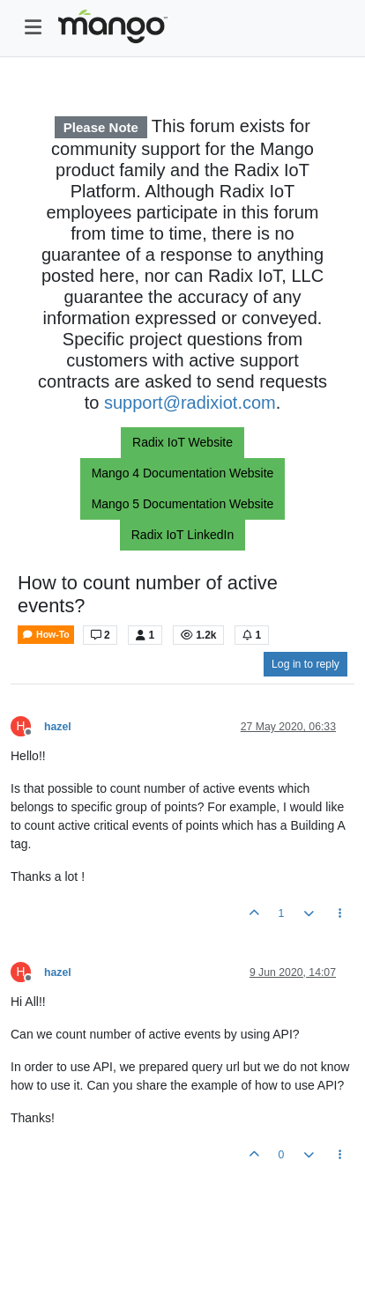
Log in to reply (305, 664)
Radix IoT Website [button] (182, 442)
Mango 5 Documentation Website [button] (183, 504)
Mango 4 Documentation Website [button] (183, 473)
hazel (57, 727)
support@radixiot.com (190, 402)
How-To (46, 634)
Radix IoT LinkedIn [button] (182, 535)
